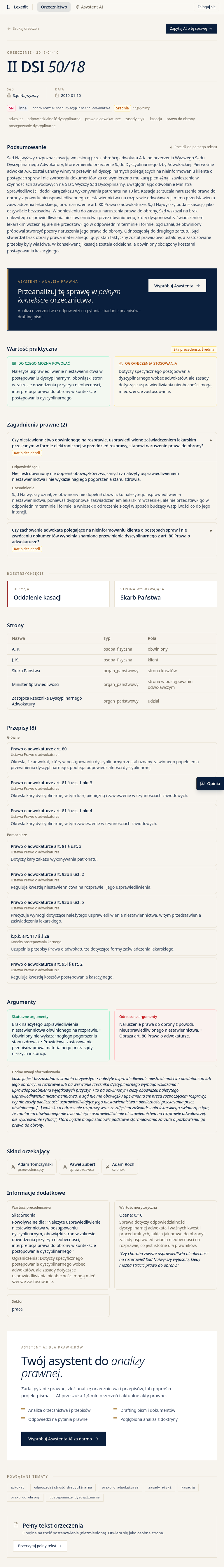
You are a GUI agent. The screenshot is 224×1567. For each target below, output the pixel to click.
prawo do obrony (25, 1497)
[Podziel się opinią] (210, 783)
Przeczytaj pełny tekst (40, 1545)
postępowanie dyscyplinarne (75, 1497)
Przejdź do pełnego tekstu (193, 147)
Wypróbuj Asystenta (177, 286)
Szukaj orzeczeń (23, 28)
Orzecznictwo (54, 7)
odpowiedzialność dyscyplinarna (63, 1487)
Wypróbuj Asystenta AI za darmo (63, 1439)
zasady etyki (160, 1487)
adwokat (17, 1487)
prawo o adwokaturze (120, 1487)
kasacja (188, 1487)
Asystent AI (89, 7)
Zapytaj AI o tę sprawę (191, 28)
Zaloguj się (206, 6)
